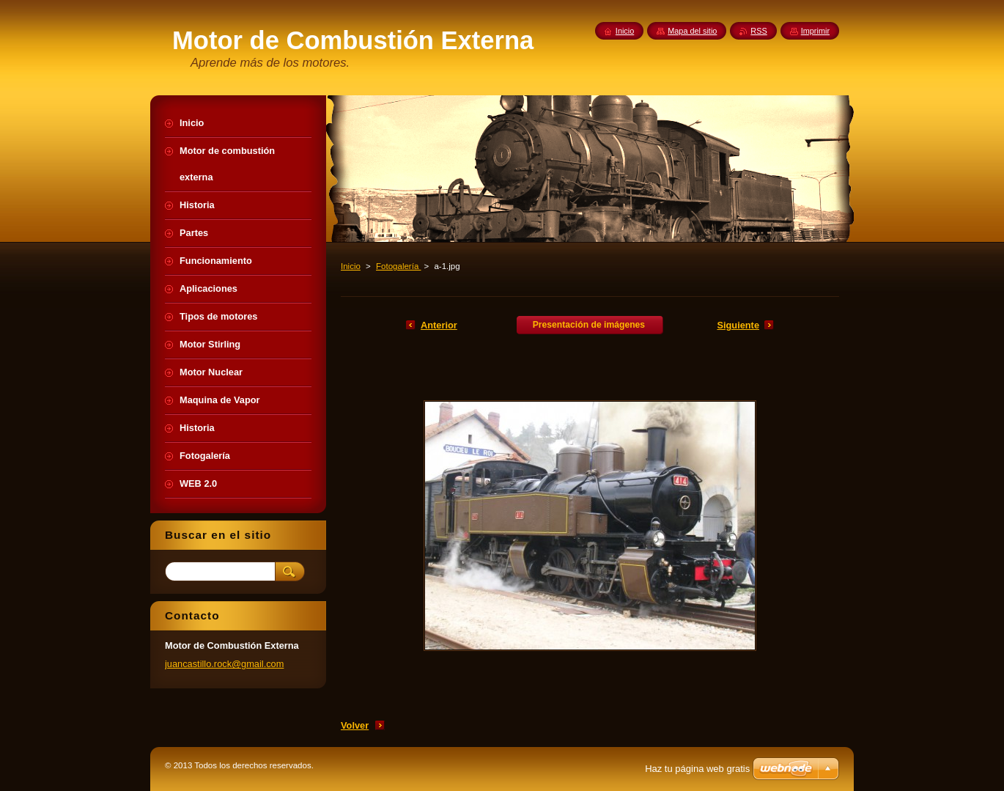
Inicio (351, 266)
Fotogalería (398, 266)
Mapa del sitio (692, 30)
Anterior (439, 325)
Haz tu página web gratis (697, 768)
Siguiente (738, 325)
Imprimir (815, 30)
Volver (355, 725)
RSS (758, 30)
